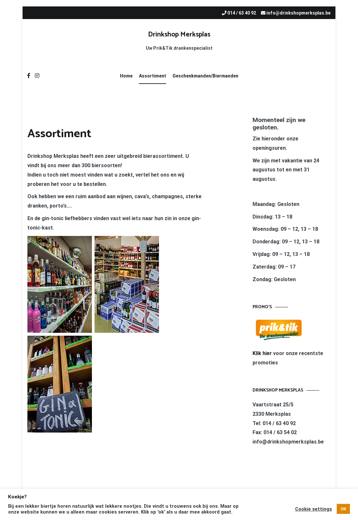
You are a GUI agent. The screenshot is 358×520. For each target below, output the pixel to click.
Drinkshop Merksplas (179, 34)
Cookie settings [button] (313, 509)
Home (126, 75)
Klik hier (263, 353)
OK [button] (343, 508)
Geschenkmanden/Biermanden (205, 75)
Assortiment (152, 75)
